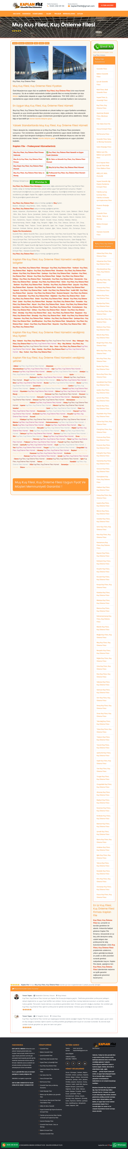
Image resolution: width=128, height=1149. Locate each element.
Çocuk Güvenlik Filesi (46, 1055)
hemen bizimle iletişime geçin (41, 119)
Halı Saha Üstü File (103, 124)
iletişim (15, 96)
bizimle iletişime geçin (46, 138)
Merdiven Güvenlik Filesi (99, 1087)
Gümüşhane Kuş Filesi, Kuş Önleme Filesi (103, 479)
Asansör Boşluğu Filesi (46, 1121)
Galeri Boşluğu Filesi (104, 147)
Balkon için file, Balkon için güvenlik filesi (104, 155)
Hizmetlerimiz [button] (38, 14)
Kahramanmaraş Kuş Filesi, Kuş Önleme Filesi (104, 619)
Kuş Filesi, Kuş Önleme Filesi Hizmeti (42, 341)
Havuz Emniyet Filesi (104, 129)
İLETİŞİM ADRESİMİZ (107, 5)
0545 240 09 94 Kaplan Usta (103, 52)
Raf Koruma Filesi (103, 134)
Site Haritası (95, 1048)
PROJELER (57, 14)
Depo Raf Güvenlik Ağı (101, 1090)
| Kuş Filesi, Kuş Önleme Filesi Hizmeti (29, 366)
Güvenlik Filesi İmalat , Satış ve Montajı (102, 216)
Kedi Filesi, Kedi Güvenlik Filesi (49, 1059)
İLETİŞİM (80, 14)
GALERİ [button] (48, 14)
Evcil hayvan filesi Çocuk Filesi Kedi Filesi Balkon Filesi (103, 165)
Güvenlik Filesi (102, 69)
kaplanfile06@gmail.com (83, 5)
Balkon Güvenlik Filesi (46, 1052)
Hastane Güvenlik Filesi (47, 1134)
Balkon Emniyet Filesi (46, 1130)
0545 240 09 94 (57, 5)
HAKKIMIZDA (26, 14)
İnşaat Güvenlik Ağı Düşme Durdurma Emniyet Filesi (103, 184)
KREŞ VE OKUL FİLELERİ (47, 1106)
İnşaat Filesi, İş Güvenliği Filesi (49, 1062)
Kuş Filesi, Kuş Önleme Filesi (48, 1066)
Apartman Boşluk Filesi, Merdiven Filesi (103, 116)
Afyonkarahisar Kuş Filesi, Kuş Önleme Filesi (104, 272)
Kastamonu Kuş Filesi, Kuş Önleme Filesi (103, 545)
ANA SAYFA (16, 14)
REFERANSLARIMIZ (69, 14)
